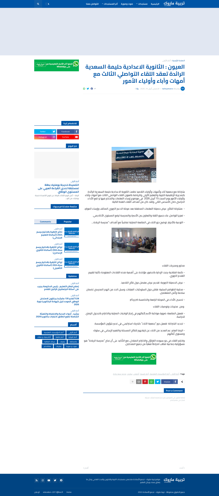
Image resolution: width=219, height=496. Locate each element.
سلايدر (129, 374)
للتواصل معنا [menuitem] (92, 4)
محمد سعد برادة (119, 374)
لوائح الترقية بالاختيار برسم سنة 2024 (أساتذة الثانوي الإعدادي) (49, 250)
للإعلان (37, 492)
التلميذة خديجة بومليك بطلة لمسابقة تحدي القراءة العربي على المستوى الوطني (58, 188)
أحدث (181, 468)
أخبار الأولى (166, 61)
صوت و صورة (71, 346)
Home (69, 492)
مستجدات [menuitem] (142, 4)
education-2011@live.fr (53, 492)
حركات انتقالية (49, 341)
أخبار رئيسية (144, 374)
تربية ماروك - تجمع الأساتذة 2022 (151, 492)
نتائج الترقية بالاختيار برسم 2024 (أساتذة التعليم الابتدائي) (49, 234)
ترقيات (62, 341)
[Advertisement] (109, 31)
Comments (45, 221)
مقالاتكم (47, 346)
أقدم (86, 468)
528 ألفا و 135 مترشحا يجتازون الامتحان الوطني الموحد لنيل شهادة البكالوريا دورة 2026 (58, 301)
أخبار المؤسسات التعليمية (160, 374)
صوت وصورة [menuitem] (127, 4)
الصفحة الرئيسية (178, 61)
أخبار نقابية (60, 337)
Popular (68, 221)
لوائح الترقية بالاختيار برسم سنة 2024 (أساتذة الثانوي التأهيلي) (49, 265)
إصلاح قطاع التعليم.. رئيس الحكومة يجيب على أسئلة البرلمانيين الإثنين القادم (58, 288)
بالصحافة (73, 341)
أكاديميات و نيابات (44, 337)
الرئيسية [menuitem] (155, 4)
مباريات (58, 346)
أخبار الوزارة (72, 337)
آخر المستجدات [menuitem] (111, 4)
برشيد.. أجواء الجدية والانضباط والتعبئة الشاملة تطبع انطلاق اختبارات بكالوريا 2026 (57, 315)
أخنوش (136, 374)
